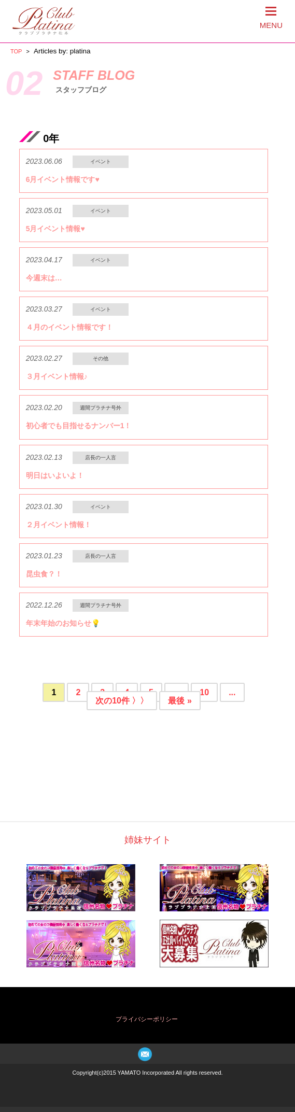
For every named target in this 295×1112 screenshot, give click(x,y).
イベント (100, 161)
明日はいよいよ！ (55, 475)
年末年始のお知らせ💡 (63, 623)
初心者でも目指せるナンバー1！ (79, 425)
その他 (100, 358)
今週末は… (44, 278)
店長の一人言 (100, 457)
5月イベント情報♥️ (55, 228)
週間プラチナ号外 (100, 408)
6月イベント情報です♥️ (63, 179)
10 (204, 692)
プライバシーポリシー (147, 1019)
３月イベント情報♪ (57, 376)
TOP (16, 51)
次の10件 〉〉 (121, 700)
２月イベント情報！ (58, 524)
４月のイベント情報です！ (69, 327)
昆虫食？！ (44, 574)
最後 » (179, 700)
